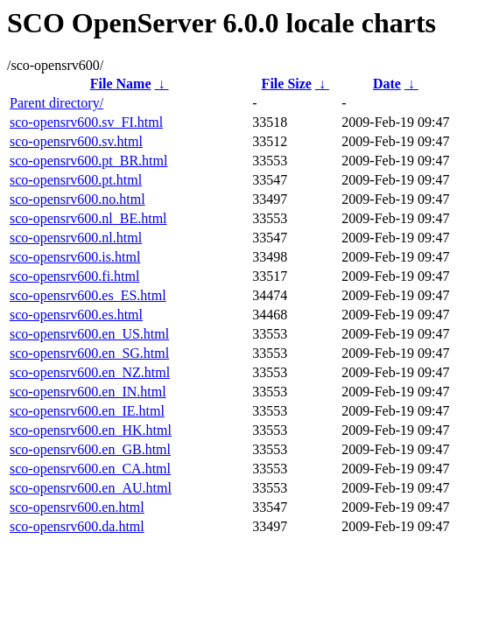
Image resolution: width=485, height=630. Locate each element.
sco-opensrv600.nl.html (76, 237)
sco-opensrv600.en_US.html (89, 333)
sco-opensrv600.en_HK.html (91, 430)
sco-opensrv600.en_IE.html (87, 410)
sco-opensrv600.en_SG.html (89, 353)
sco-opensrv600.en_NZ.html (90, 372)
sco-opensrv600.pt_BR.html (88, 160)
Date (387, 83)
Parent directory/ (56, 102)
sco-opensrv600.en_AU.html (91, 487)
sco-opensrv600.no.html (77, 199)
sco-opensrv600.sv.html (76, 141)
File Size (287, 83)
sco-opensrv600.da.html (77, 526)
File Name (120, 83)
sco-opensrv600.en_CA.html (90, 468)
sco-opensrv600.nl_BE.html (88, 218)
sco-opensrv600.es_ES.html (88, 295)
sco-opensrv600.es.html (76, 314)
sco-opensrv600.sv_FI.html (86, 122)
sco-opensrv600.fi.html (74, 276)
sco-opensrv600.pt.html (76, 179)
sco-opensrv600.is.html (75, 256)
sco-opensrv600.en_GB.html (90, 449)
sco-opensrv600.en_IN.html (88, 391)
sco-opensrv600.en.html (77, 507)
